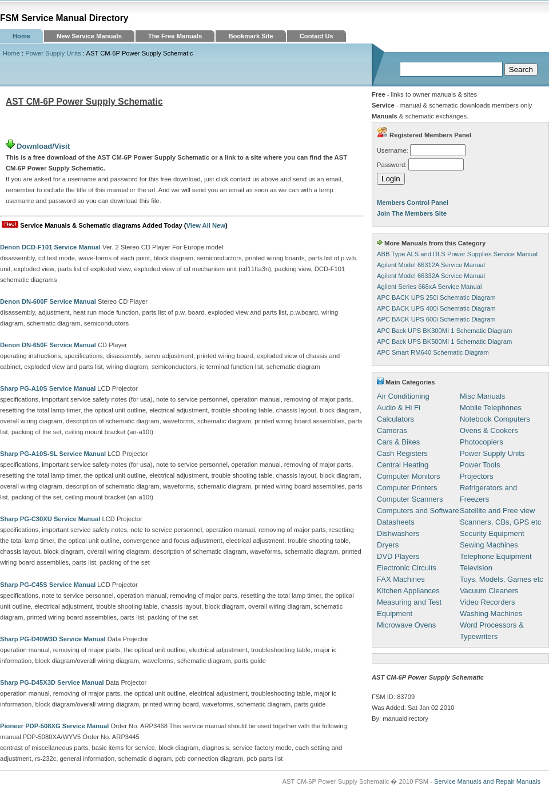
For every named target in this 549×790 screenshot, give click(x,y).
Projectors (477, 476)
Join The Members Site (412, 213)
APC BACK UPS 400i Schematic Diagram (436, 308)
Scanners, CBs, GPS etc (500, 522)
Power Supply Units (53, 53)
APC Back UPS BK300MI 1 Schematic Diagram (444, 330)
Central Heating (402, 464)
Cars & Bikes (398, 442)
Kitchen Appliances (408, 590)
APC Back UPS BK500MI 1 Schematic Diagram (444, 341)
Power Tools (480, 464)
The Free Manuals (175, 36)
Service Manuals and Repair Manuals (487, 781)
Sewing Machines (489, 545)
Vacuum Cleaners (489, 590)
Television (476, 567)
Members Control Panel (412, 202)
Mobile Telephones (491, 407)
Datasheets (396, 522)
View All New (205, 225)
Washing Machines (491, 613)
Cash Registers (402, 453)
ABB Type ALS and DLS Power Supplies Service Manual (457, 254)
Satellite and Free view (497, 510)
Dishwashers (398, 533)
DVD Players (398, 556)
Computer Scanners (410, 499)
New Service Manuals (89, 36)
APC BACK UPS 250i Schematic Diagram (436, 297)
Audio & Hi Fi (398, 407)
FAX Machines (401, 579)
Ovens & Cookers (489, 430)
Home (21, 36)
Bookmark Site (250, 36)
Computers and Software (418, 510)
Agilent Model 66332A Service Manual (431, 275)
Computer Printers (407, 487)
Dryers (388, 545)
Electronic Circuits (406, 567)
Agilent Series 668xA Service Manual (429, 286)
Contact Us (316, 36)
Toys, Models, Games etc (501, 579)
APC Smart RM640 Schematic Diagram (433, 352)
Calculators (395, 419)
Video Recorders (487, 602)
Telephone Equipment (496, 556)
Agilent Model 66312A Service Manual (431, 264)
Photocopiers (481, 442)
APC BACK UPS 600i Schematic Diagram (436, 319)
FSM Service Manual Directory (64, 18)
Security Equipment (492, 533)
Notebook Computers (495, 419)
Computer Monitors (408, 476)
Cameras (392, 430)
